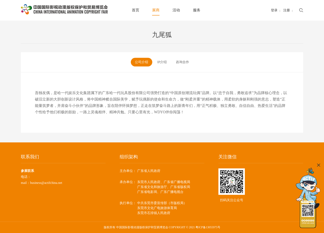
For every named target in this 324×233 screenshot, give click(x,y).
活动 (176, 10)
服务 (196, 10)
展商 (156, 10)
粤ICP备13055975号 (207, 227)
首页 (135, 10)
